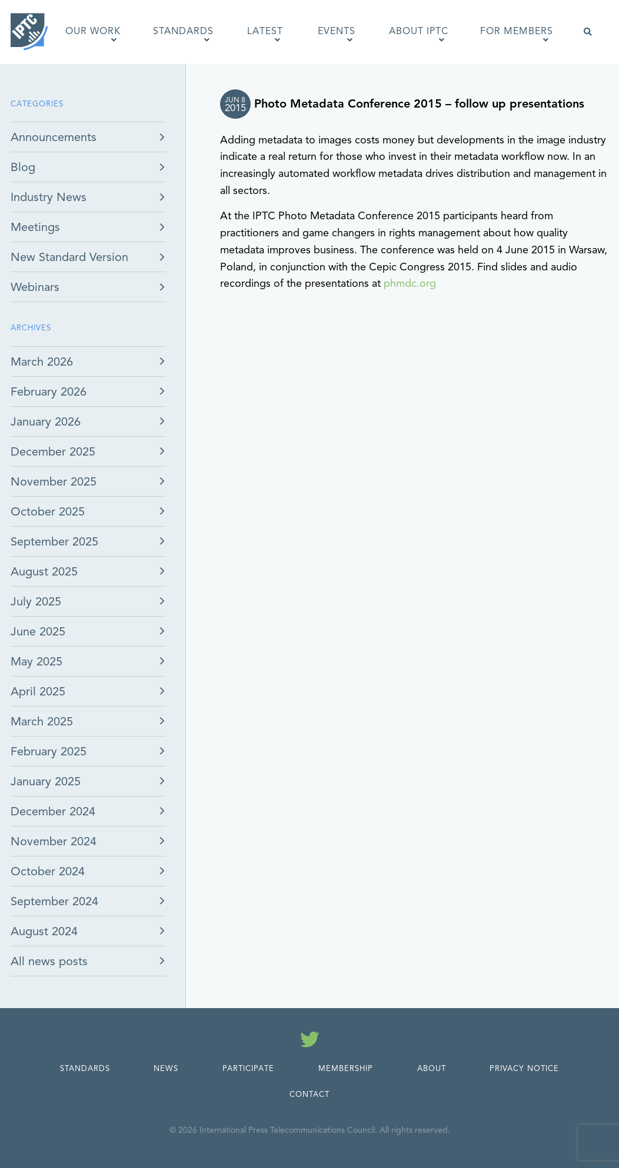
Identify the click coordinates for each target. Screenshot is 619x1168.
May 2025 (36, 661)
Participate (248, 1068)
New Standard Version (69, 257)
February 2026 (48, 391)
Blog (23, 167)
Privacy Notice (524, 1068)
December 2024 (53, 811)
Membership (345, 1068)
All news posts (49, 961)
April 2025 (38, 691)
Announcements (53, 137)
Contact (309, 1094)
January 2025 (46, 781)
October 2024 (48, 871)
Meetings (35, 227)
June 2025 (38, 631)
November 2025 (53, 481)
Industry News (48, 197)
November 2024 (53, 841)
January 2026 (46, 421)
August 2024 (44, 931)
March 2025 (42, 721)
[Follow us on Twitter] (310, 1042)
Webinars (35, 287)
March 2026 (42, 361)
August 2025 (44, 571)
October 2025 (48, 511)
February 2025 (48, 751)
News (166, 1068)
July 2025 (36, 601)
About (431, 1068)
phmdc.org (410, 283)
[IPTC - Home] (29, 31)
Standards (85, 1068)
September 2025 (54, 541)
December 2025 (53, 451)
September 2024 (54, 901)
